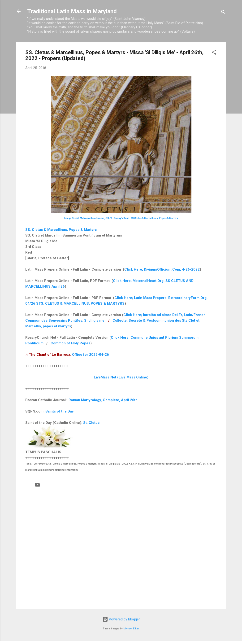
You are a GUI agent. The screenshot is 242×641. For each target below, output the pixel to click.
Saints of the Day (59, 411)
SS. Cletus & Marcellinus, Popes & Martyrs (61, 230)
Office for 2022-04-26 (90, 354)
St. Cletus (91, 423)
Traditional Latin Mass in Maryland (72, 11)
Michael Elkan (131, 628)
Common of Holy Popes (70, 343)
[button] (214, 53)
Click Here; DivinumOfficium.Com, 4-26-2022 (162, 269)
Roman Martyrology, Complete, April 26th (103, 400)
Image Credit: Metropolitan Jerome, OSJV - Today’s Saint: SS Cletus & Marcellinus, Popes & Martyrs (121, 218)
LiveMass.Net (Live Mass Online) (121, 377)
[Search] (223, 13)
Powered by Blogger (121, 619)
